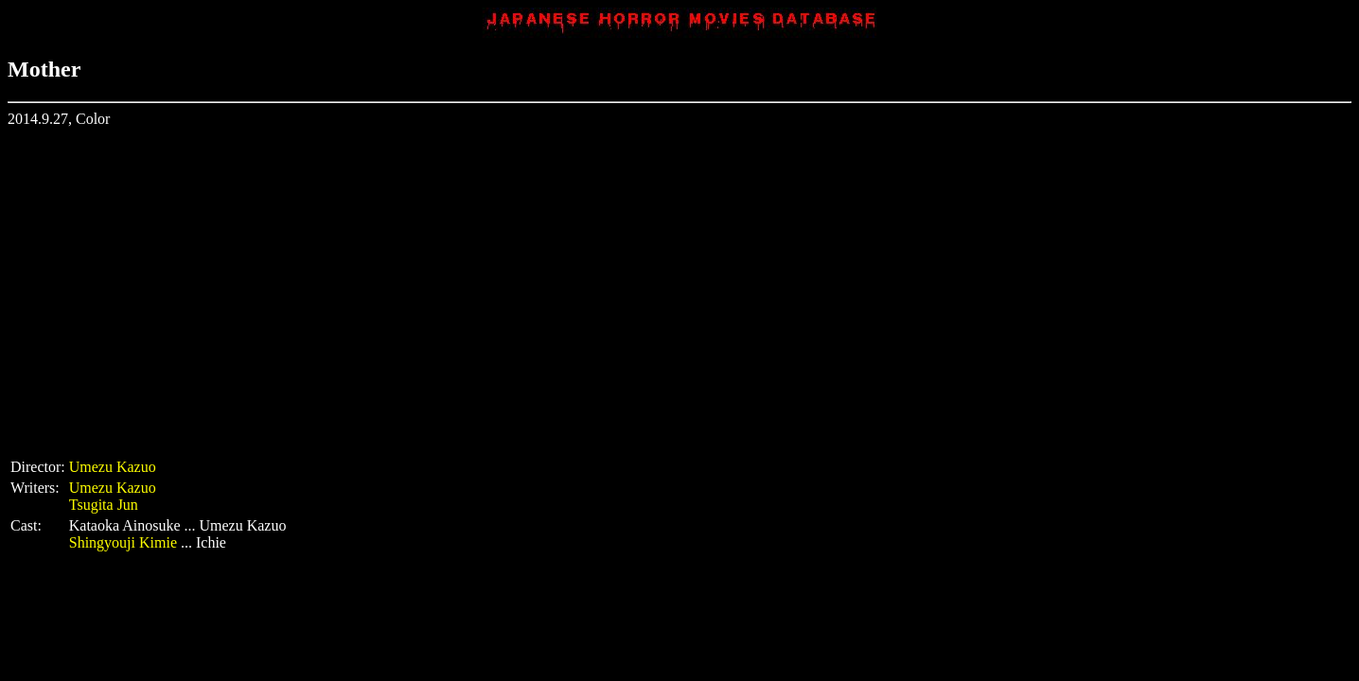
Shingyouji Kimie (123, 542)
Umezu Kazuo (112, 467)
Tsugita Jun (103, 505)
